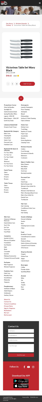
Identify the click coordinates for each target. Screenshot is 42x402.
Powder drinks (25, 269)
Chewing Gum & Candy (28, 226)
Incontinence (8, 278)
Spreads (23, 239)
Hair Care (24, 204)
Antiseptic (24, 112)
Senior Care (7, 140)
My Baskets (7, 310)
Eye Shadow (7, 245)
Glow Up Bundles (9, 107)
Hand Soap (24, 182)
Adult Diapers (8, 291)
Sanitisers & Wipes (9, 288)
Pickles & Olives (25, 241)
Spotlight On (8, 109)
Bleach (23, 114)
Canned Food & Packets (28, 245)
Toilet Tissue (8, 183)
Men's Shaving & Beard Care (29, 193)
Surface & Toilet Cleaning (28, 118)
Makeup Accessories (10, 256)
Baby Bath (24, 169)
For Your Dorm (8, 163)
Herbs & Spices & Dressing (28, 243)
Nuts (22, 223)
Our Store (9, 23)
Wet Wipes (24, 166)
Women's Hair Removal (28, 190)
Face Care (7, 229)
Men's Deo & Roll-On (27, 195)
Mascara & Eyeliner (9, 240)
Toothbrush (24, 188)
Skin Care (7, 217)
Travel (6, 159)
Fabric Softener (25, 120)
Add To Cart (27, 84)
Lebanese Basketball (10, 125)
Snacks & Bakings (26, 217)
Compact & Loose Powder (11, 258)
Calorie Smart (25, 261)
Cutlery (8, 25)
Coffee (23, 267)
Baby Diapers (25, 164)
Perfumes (7, 262)
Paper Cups (24, 133)
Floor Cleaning (25, 109)
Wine (22, 278)
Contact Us (7, 301)
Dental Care (24, 197)
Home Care (24, 125)
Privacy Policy (8, 306)
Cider (22, 289)
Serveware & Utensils (27, 153)
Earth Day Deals (9, 120)
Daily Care (7, 273)
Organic (23, 254)
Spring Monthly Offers (10, 114)
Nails (5, 247)
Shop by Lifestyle (26, 252)
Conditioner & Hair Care (28, 208)
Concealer (7, 251)
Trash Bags (24, 129)
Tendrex (6, 174)
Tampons (6, 282)
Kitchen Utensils (21, 23)
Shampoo (24, 210)
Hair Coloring (25, 206)
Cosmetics (7, 236)
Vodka (23, 282)
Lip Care (6, 227)
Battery (23, 138)
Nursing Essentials (26, 173)
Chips (22, 228)
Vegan (23, 258)
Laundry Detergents (27, 107)
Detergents (25, 105)
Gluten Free (24, 256)
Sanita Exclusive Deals (10, 112)
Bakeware (24, 155)
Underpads (7, 293)
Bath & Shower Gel (26, 184)
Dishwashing (24, 116)
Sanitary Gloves (8, 295)
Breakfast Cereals (26, 234)
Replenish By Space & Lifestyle (11, 149)
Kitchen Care (24, 127)
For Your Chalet (8, 157)
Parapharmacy (8, 286)
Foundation (7, 242)
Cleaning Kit (7, 135)
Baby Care (7, 133)
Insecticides (24, 136)
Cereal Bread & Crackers (28, 236)
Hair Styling (24, 212)
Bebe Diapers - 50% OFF (11, 118)
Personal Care (8, 142)
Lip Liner (6, 254)
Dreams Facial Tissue (10, 127)
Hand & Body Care (9, 223)
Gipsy (5, 172)
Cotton (23, 179)
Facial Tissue (8, 170)
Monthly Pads (8, 275)
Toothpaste (24, 199)
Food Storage (25, 151)
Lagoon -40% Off (9, 116)
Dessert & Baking (26, 219)
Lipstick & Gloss (8, 238)
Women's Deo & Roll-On (28, 186)
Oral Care (24, 171)
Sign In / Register (9, 308)
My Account (8, 315)
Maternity (7, 280)
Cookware (24, 158)
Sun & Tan (7, 225)
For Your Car (8, 155)
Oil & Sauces (24, 247)
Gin (22, 280)
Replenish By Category (11, 131)
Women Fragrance (9, 267)
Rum (22, 287)
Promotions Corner (10, 105)
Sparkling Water (25, 271)
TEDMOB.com (34, 397)
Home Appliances (26, 140)
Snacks (23, 221)
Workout (6, 161)
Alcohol (23, 276)
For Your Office (8, 152)
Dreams (6, 177)
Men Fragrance (8, 264)
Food (22, 232)
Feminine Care (8, 144)
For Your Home (8, 166)
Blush (5, 249)
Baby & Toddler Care (27, 162)
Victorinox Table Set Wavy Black (25, 25)
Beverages (24, 265)
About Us (7, 299)
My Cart (6, 313)
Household (7, 138)
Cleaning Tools (25, 142)
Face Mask (7, 232)
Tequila (23, 285)
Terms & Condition (10, 304)
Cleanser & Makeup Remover (10, 219)
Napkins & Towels (26, 131)
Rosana (6, 179)
